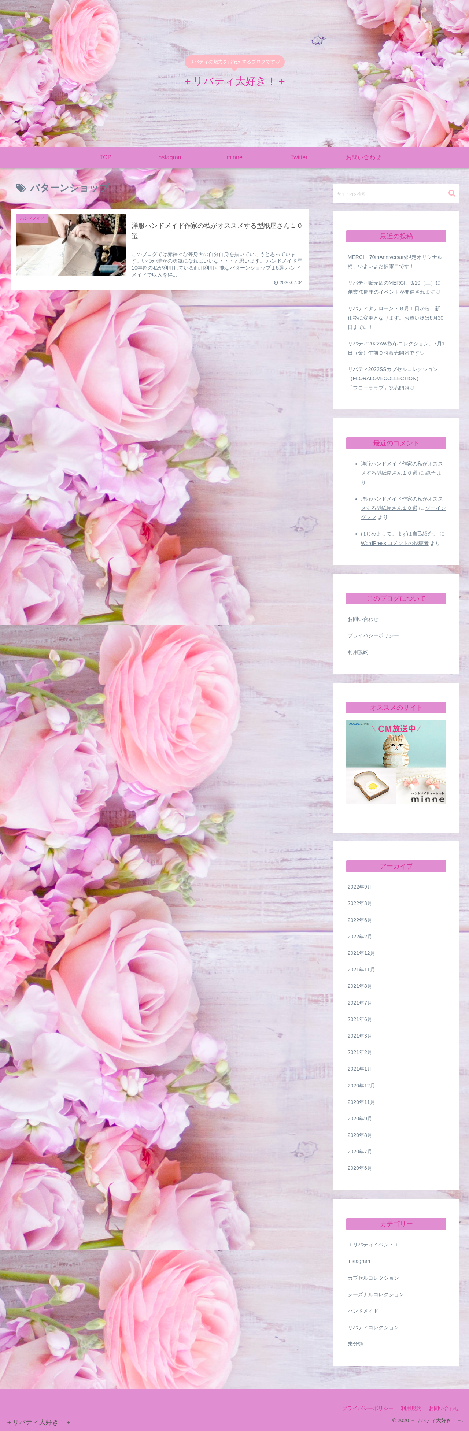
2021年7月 (360, 1003)
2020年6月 (360, 1168)
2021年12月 (361, 953)
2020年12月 (361, 1086)
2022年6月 (360, 920)
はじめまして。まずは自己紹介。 (399, 534)
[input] (396, 193)
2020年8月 (360, 1135)
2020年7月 (360, 1151)
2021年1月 (360, 1069)
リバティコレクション (373, 1327)
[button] (452, 193)
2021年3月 (360, 1036)
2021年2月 (360, 1052)
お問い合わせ (363, 619)
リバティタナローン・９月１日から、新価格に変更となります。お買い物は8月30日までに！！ (395, 317)
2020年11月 (361, 1102)
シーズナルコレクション (376, 1294)
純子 (430, 473)
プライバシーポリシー (373, 635)
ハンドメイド (363, 1311)
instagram (359, 1261)
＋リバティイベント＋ (373, 1245)
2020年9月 (360, 1119)
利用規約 (358, 652)
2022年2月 (360, 936)
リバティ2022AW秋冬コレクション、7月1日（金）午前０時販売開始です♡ (396, 348)
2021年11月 (361, 969)
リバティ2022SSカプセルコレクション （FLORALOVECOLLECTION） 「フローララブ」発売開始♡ (397, 378)
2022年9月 (360, 887)
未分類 (355, 1344)
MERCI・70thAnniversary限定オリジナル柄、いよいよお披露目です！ (395, 261)
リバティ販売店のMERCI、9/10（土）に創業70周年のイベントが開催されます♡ (394, 287)
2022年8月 (360, 903)
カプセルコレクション (373, 1278)
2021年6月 (360, 1019)
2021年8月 (360, 986)
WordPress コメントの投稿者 (395, 543)
